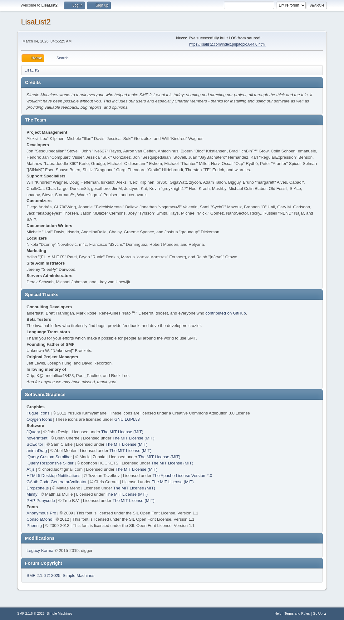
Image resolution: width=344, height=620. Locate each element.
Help (277, 613)
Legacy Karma (40, 550)
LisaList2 (36, 21)
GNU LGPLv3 (127, 419)
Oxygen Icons (39, 419)
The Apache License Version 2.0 (182, 475)
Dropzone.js (38, 488)
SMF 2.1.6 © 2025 (43, 575)
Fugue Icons (38, 413)
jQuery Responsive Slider (50, 463)
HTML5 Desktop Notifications (54, 475)
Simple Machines (78, 575)
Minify (32, 494)
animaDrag (37, 450)
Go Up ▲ (320, 613)
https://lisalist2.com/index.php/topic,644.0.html (227, 44)
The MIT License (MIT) (122, 431)
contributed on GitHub (225, 313)
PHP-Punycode (41, 500)
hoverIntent (37, 438)
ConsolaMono (39, 519)
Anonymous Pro (41, 513)
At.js (31, 469)
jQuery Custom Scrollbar (49, 456)
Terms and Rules (297, 613)
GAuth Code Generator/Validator (56, 481)
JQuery (33, 431)
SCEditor (35, 444)
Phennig (34, 525)
